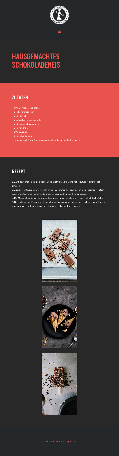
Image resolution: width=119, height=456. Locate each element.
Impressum (71, 441)
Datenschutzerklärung (53, 441)
